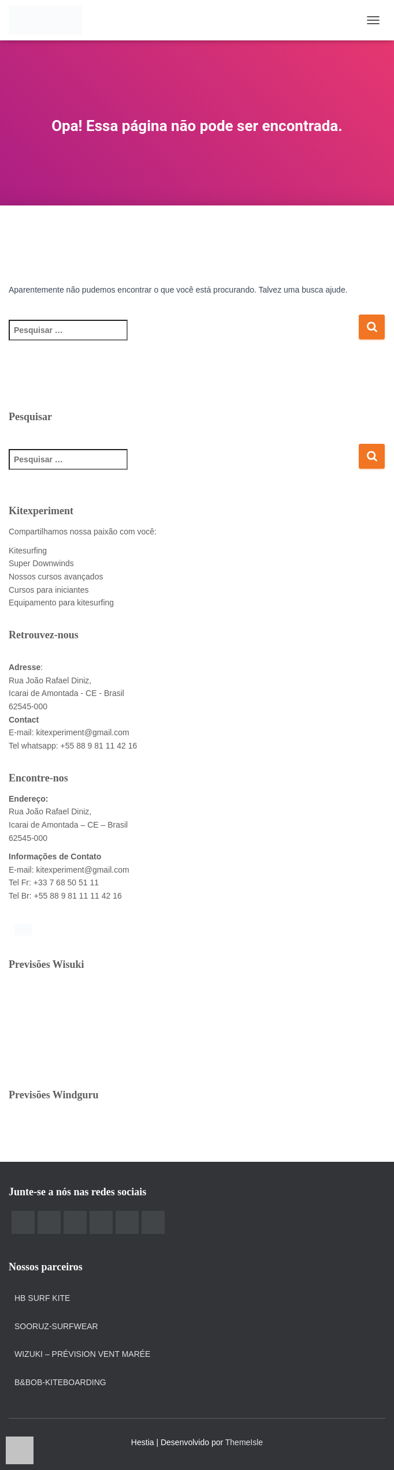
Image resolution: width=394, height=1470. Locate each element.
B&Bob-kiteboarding (60, 1382)
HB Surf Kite (42, 1298)
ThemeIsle (244, 1442)
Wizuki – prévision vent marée (82, 1354)
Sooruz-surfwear (56, 1326)
